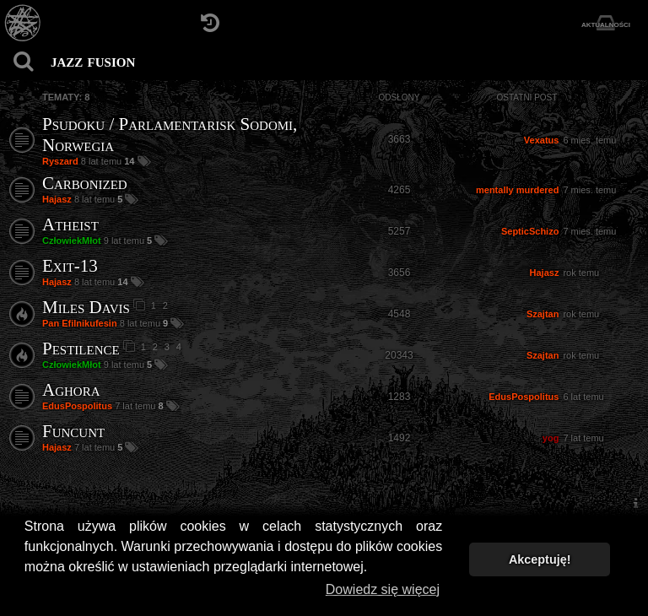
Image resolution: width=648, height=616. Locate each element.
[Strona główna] (23, 23)
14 (130, 161)
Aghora (71, 390)
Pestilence (81, 348)
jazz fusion (93, 61)
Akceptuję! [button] (540, 559)
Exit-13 (70, 266)
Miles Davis (86, 307)
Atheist (70, 224)
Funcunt (73, 431)
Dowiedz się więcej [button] (383, 589)
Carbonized (84, 183)
